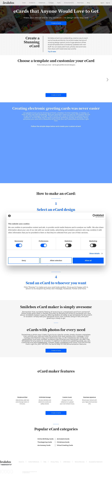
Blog (88, 2)
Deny (24, 260)
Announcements (69, 2)
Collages (51, 2)
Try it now (52, 52)
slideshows (42, 343)
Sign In (102, 2)
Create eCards (56, 23)
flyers (57, 343)
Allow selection (56, 260)
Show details (94, 253)
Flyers (59, 2)
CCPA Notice (66, 462)
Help (45, 462)
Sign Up (108, 2)
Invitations (32, 2)
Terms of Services (79, 462)
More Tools (80, 2)
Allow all (88, 260)
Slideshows (42, 2)
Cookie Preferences (33, 462)
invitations (64, 343)
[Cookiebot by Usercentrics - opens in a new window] (94, 215)
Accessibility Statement (95, 462)
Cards (24, 2)
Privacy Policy (55, 462)
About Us (21, 462)
